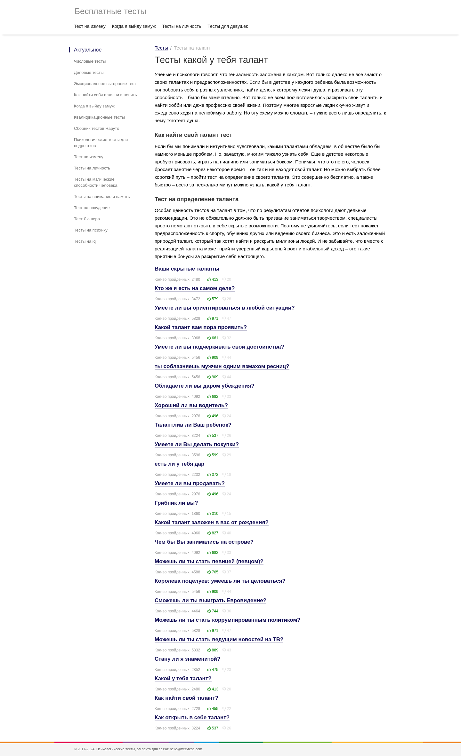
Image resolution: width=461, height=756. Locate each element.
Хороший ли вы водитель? (191, 405)
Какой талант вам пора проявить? (201, 327)
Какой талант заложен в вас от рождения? (212, 522)
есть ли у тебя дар (179, 464)
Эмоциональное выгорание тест (105, 83)
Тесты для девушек (227, 26)
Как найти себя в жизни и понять (105, 94)
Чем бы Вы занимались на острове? (204, 542)
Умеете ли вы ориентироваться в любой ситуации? (225, 308)
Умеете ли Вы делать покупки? (197, 444)
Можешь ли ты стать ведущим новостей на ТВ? (219, 639)
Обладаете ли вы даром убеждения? (205, 386)
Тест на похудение (92, 207)
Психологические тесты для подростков (101, 142)
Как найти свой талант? (186, 698)
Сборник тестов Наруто (96, 128)
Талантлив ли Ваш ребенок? (193, 425)
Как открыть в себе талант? (192, 717)
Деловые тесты (89, 72)
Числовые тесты (90, 61)
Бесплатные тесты (110, 11)
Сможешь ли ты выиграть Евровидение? (210, 600)
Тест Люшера (87, 219)
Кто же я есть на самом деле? (195, 288)
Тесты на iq (85, 241)
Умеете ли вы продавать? (190, 483)
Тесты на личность (181, 26)
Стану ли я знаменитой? (187, 659)
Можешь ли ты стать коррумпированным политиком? (227, 620)
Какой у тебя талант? (183, 678)
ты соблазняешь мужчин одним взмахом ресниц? (222, 366)
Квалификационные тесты (99, 117)
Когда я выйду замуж (134, 26)
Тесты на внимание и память (102, 196)
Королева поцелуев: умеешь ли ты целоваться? (220, 581)
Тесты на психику (91, 230)
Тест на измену (90, 26)
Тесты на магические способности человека (95, 182)
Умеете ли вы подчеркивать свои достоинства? (219, 347)
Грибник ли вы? (176, 503)
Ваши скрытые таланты (187, 269)
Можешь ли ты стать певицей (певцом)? (209, 561)
